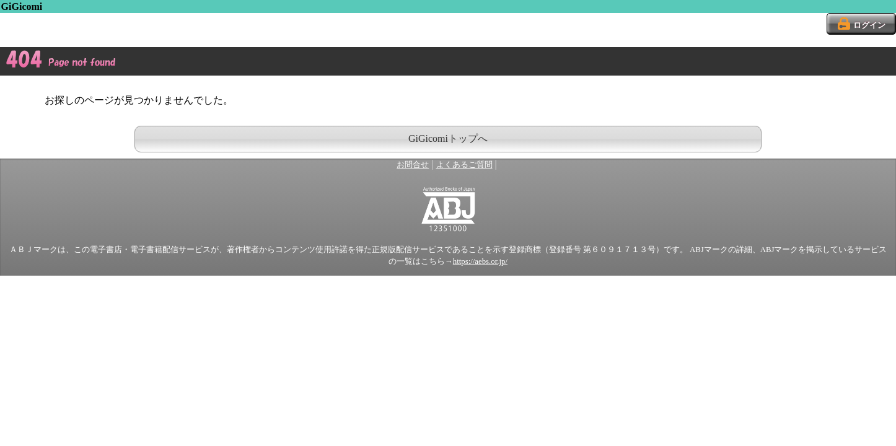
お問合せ (413, 164)
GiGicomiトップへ (448, 138)
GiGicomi (22, 6)
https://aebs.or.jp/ (480, 261)
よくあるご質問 (464, 164)
